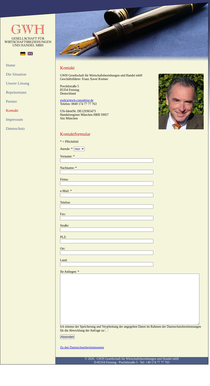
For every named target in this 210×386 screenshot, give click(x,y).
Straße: (64, 225)
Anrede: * (66, 149)
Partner (11, 101)
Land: (64, 260)
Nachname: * (68, 168)
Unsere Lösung (17, 83)
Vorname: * (67, 156)
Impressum (14, 119)
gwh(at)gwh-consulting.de (76, 100)
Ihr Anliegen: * (69, 271)
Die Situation (16, 74)
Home (10, 65)
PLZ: (63, 237)
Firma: (64, 179)
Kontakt (12, 110)
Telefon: (65, 202)
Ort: (62, 248)
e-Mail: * (66, 191)
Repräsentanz (16, 92)
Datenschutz (15, 128)
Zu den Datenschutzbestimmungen (82, 357)
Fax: (63, 214)
